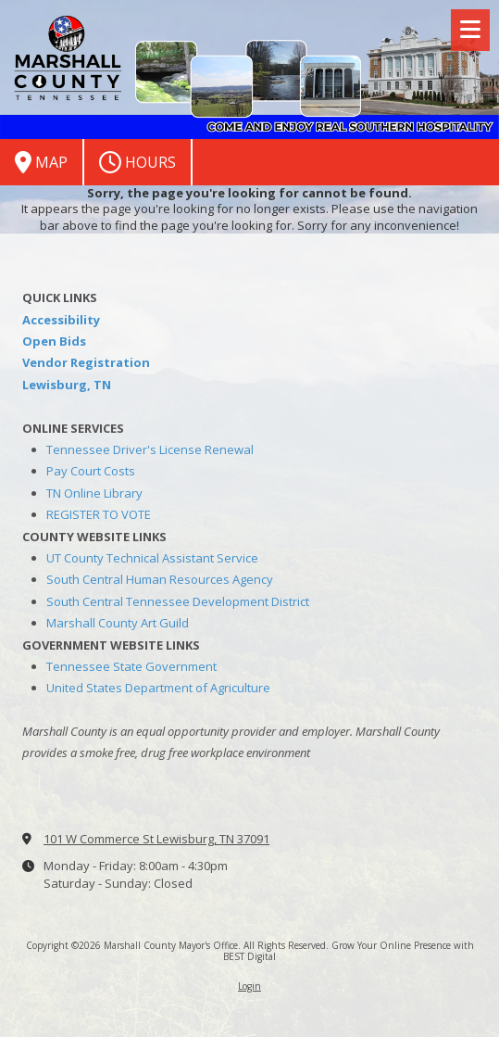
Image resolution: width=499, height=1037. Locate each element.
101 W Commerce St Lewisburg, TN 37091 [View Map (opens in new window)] (156, 838)
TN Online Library (94, 493)
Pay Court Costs (90, 470)
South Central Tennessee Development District (177, 601)
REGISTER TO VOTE (98, 514)
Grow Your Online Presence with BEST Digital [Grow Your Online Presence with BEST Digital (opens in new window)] (348, 951)
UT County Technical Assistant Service (152, 558)
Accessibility (61, 319)
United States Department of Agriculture (158, 687)
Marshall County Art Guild (117, 622)
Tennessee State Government (131, 666)
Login (249, 986)
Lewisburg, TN (66, 384)
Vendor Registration (86, 362)
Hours (137, 162)
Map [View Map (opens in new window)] (41, 162)
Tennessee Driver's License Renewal (150, 449)
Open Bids (54, 341)
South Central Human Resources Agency (159, 579)
